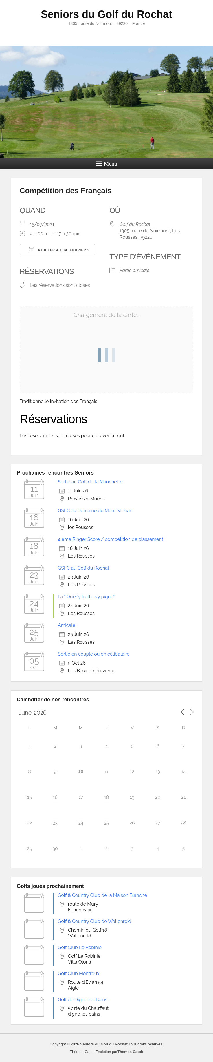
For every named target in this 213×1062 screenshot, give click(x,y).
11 (106, 772)
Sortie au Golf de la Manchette (90, 482)
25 (106, 823)
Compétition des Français (66, 190)
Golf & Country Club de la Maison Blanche (102, 895)
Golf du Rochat (135, 224)
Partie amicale (134, 270)
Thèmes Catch (130, 1052)
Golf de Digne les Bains (82, 999)
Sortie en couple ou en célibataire (94, 654)
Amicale (66, 625)
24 (80, 823)
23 (55, 823)
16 (55, 797)
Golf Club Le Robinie (80, 947)
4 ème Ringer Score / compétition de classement (110, 539)
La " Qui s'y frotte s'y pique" (86, 596)
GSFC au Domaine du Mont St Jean (95, 510)
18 (106, 797)
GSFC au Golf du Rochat (83, 568)
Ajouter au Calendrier (57, 249)
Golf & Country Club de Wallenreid (94, 921)
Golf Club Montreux (78, 973)
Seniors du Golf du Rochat (106, 14)
